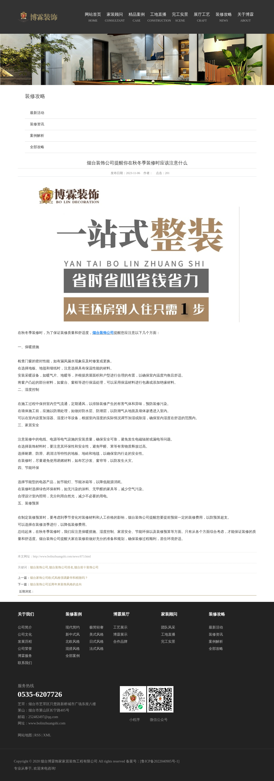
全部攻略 (37, 147)
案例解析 (37, 136)
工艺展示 (120, 627)
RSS (37, 735)
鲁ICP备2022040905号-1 (159, 761)
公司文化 (25, 634)
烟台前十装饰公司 (86, 567)
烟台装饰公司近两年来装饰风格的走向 (56, 584)
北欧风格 (73, 641)
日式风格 (96, 641)
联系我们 (25, 663)
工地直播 (158, 18)
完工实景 (180, 18)
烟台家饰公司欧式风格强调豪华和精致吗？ (59, 578)
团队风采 (168, 627)
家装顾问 (115, 18)
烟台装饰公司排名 (61, 567)
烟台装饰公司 (39, 567)
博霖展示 (120, 634)
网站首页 (93, 18)
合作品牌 (120, 641)
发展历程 (25, 641)
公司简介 (25, 627)
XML (47, 735)
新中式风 (73, 634)
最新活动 (37, 113)
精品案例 (137, 18)
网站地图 (25, 735)
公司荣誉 (25, 649)
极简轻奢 (96, 627)
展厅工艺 (202, 18)
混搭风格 (73, 649)
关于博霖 (245, 18)
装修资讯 (37, 124)
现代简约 (73, 627)
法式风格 (96, 649)
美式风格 (96, 634)
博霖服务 (25, 656)
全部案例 (73, 656)
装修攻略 (224, 18)
